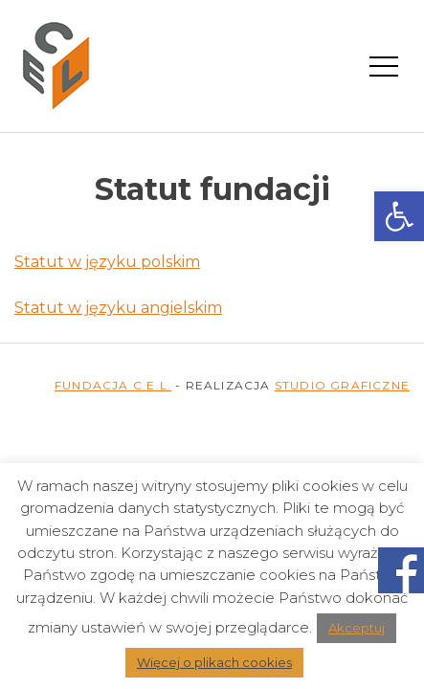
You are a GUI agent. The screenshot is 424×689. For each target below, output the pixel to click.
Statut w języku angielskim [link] (118, 308)
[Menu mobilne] (384, 64)
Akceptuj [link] (356, 627)
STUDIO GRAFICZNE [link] (342, 385)
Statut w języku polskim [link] (107, 262)
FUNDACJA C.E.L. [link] (113, 385)
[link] (399, 216)
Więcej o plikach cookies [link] (214, 662)
